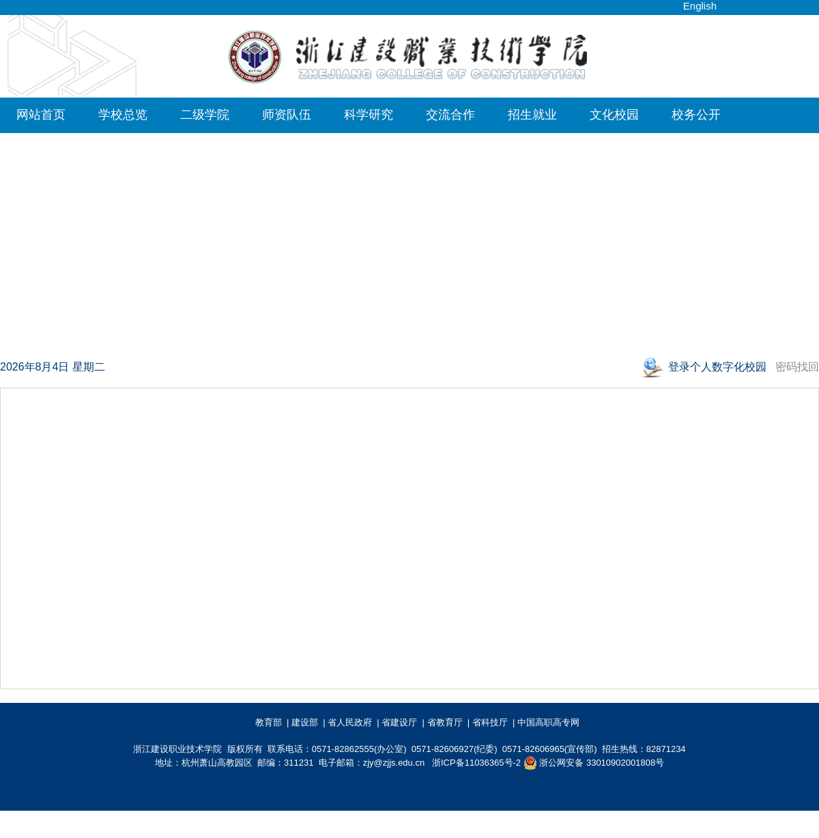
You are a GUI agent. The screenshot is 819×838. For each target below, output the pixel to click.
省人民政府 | (353, 722)
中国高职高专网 (550, 722)
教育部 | (272, 722)
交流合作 (450, 114)
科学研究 (368, 114)
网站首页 (41, 114)
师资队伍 (286, 114)
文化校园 (614, 114)
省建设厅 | (403, 722)
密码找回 (797, 367)
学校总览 (122, 114)
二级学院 (204, 114)
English (700, 6)
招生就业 (532, 114)
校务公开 (696, 114)
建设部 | (308, 722)
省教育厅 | (448, 722)
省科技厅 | (493, 722)
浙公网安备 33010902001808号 (593, 763)
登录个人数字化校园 (718, 367)
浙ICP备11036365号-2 (476, 762)
